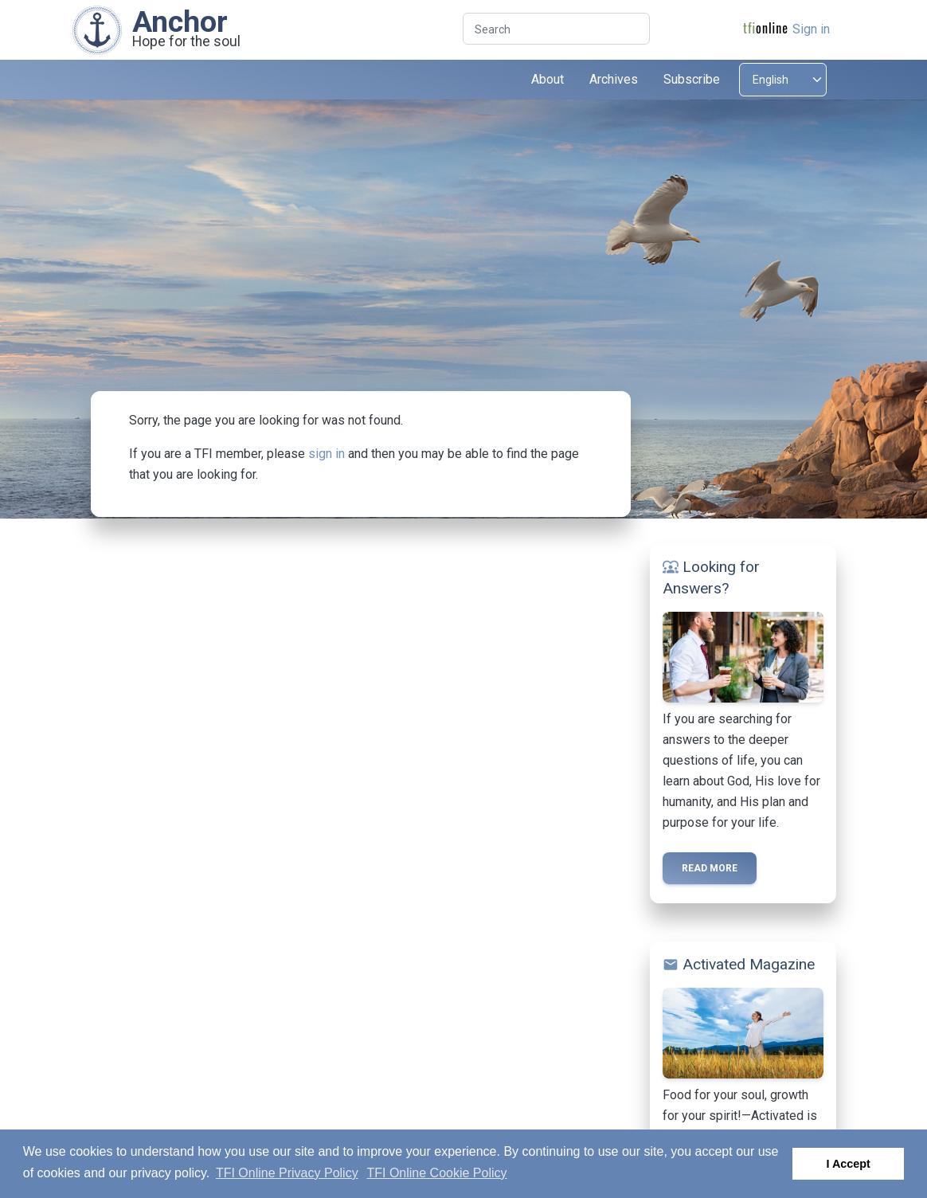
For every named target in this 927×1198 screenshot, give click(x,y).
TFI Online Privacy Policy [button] (287, 1173)
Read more (709, 868)
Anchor (180, 21)
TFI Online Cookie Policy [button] (436, 1173)
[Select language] (783, 79)
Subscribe (691, 79)
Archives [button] (613, 79)
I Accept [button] (848, 1163)
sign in (326, 453)
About (547, 79)
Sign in (811, 29)
